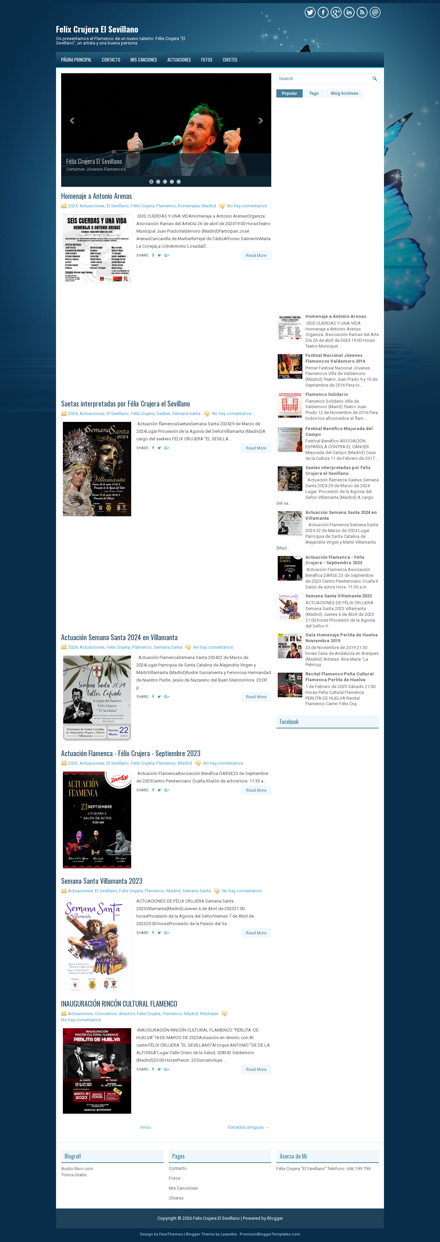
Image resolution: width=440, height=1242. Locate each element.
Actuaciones (179, 59)
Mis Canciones (143, 59)
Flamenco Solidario (326, 394)
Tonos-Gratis (73, 1174)
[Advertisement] (166, 343)
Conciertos (105, 1013)
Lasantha (229, 1234)
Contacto (111, 59)
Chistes (230, 59)
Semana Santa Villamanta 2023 (101, 880)
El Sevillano (118, 205)
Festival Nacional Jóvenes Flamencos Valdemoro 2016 (335, 358)
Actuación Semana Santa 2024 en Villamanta (119, 637)
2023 (73, 763)
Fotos (206, 59)
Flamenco (166, 205)
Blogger (275, 1218)
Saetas (163, 413)
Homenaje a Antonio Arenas (96, 195)
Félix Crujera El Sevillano (94, 161)
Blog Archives (344, 93)
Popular (289, 93)
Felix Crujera (142, 205)
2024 (73, 205)
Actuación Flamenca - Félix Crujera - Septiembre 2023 (131, 753)
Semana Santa (186, 413)
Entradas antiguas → (248, 1127)
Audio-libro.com (77, 1168)
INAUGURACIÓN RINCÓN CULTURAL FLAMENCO (119, 1003)
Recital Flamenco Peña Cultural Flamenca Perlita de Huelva (339, 676)
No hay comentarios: (247, 205)
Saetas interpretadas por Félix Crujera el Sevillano (125, 403)
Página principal (76, 59)
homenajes (189, 205)
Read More (256, 255)
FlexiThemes (171, 1234)
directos (127, 1013)
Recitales (209, 1013)
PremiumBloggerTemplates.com (270, 1234)
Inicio (145, 1127)
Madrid (209, 205)
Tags (314, 93)
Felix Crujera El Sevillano (97, 29)
